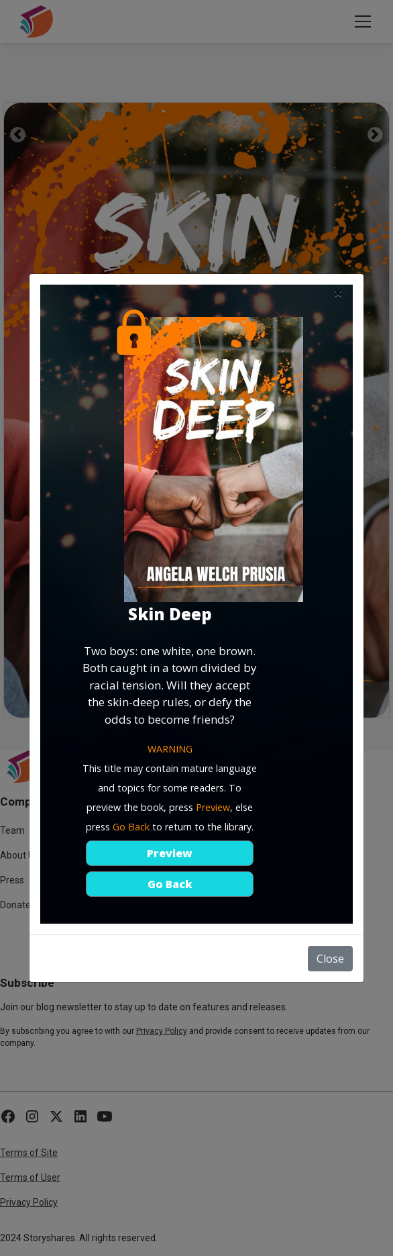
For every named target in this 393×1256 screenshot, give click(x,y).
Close (330, 958)
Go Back (170, 884)
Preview (169, 853)
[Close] (338, 293)
